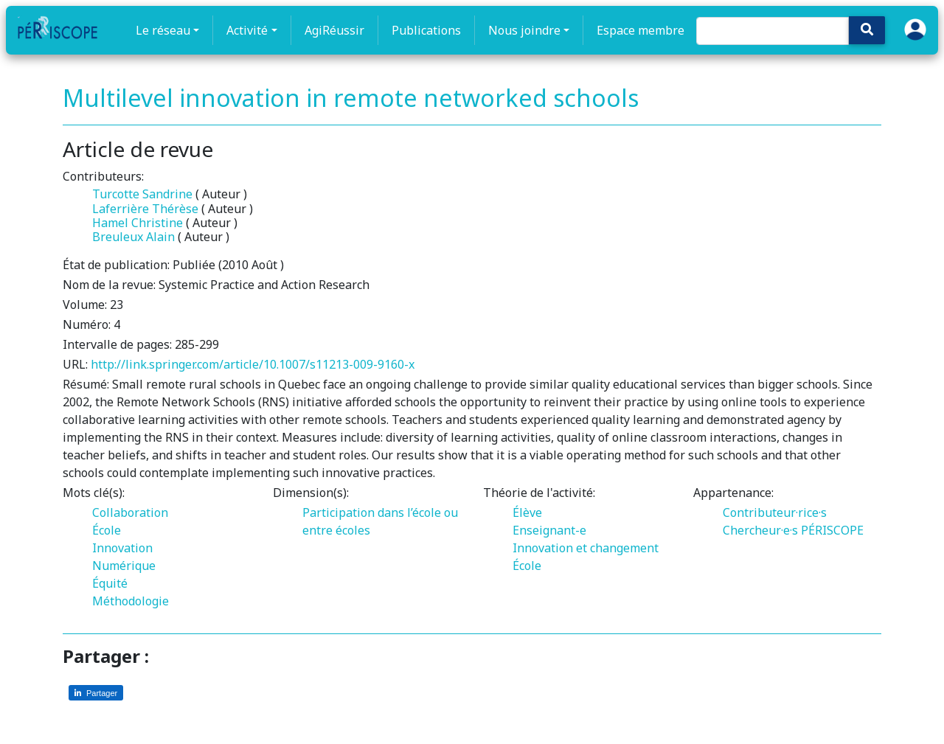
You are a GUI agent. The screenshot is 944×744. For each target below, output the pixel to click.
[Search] (772, 31)
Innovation (122, 548)
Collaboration (130, 512)
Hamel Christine (137, 223)
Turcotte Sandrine (142, 194)
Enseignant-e (549, 530)
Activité (247, 30)
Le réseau (163, 30)
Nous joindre (524, 30)
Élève (527, 512)
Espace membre (640, 30)
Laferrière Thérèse (145, 209)
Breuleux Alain (133, 237)
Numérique (124, 565)
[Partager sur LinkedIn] (96, 692)
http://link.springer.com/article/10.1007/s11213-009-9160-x (252, 364)
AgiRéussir (334, 30)
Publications (426, 30)
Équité (110, 583)
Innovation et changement (586, 548)
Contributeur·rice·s (775, 512)
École (106, 530)
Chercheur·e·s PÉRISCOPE (793, 530)
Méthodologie (130, 601)
